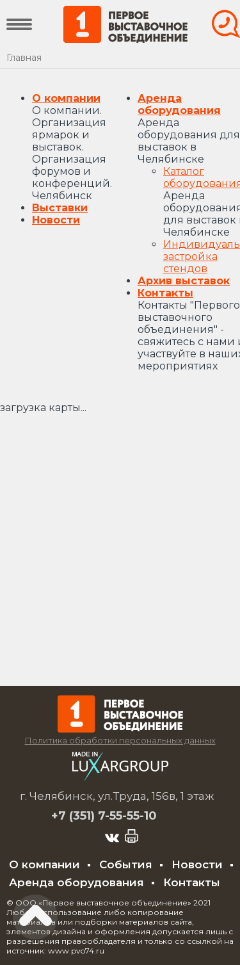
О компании (66, 98)
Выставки (60, 208)
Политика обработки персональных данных (120, 740)
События (125, 864)
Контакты (165, 293)
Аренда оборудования (179, 104)
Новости (56, 220)
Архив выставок (184, 281)
